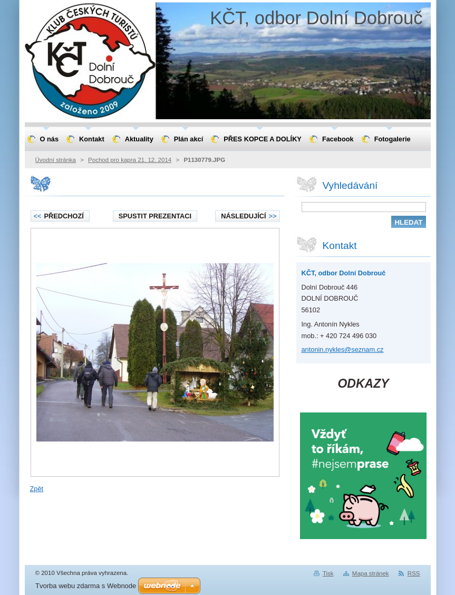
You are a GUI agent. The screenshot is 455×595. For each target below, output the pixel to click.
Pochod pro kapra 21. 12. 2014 (129, 160)
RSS (414, 573)
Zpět (37, 489)
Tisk (328, 573)
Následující (248, 216)
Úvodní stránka (55, 160)
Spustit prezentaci (155, 216)
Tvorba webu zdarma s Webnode (85, 586)
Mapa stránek (370, 573)
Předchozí (59, 216)
